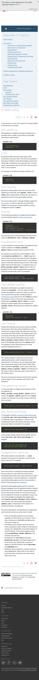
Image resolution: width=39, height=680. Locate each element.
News (2, 612)
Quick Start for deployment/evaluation (19, 45)
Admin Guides (7, 39)
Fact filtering (7, 99)
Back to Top (33, 9)
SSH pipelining (8, 86)
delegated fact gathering (19, 482)
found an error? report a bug (11, 588)
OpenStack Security (6, 607)
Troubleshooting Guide (14, 67)
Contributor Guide (9, 75)
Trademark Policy (6, 651)
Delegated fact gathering (11, 105)
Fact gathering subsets (10, 101)
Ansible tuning (12, 65)
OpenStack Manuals (6, 633)
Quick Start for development (16, 48)
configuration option (7, 297)
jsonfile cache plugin (25, 217)
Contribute (4, 627)
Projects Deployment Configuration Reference (18, 71)
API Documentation (6, 638)
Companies (4, 625)
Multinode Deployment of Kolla (17, 54)
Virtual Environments (14, 52)
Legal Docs (4, 646)
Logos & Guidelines (6, 648)
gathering (32, 205)
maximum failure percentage (27, 415)
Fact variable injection (10, 96)
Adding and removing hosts (16, 61)
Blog (2, 610)
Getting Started (5, 636)
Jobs (2, 623)
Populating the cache (12, 94)
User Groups (4, 618)
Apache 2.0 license (31, 668)
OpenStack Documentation (23, 28)
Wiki (2, 640)
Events (3, 620)
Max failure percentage (10, 103)
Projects (3, 605)
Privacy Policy (5, 653)
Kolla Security (11, 63)
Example (8, 92)
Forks (5, 88)
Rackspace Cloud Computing (29, 670)
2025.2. (17, 4)
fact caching (5, 203)
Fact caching (7, 90)
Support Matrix (12, 50)
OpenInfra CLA (5, 655)
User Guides (7, 43)
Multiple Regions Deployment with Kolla (20, 56)
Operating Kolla (12, 59)
